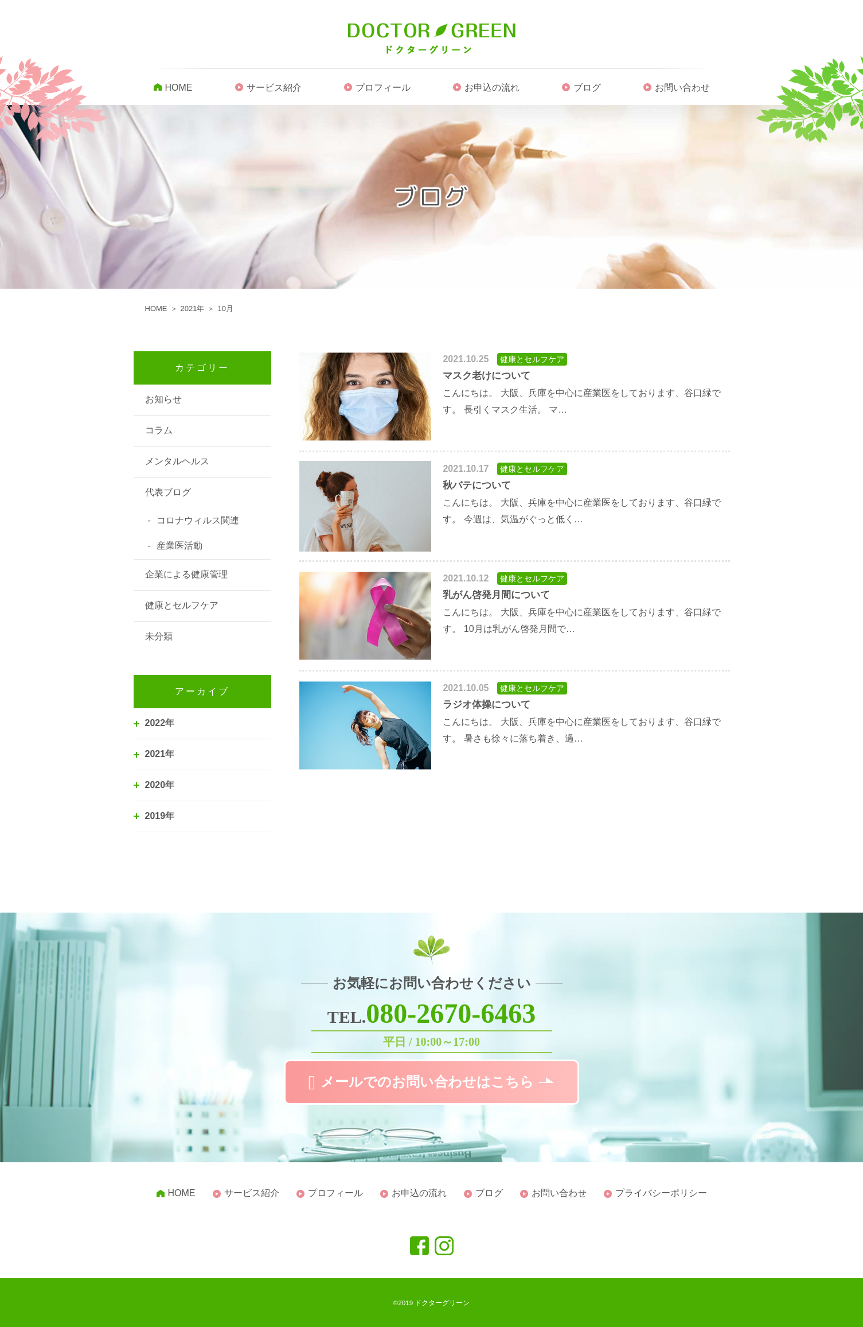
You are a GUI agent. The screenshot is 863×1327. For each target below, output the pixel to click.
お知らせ (163, 399)
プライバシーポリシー (661, 1193)
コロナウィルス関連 (198, 520)
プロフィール (383, 87)
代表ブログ (168, 492)
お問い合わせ (682, 87)
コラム (159, 430)
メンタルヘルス (177, 461)
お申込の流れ (492, 87)
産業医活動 (179, 545)
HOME (179, 87)
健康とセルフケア (181, 605)
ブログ (587, 87)
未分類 (159, 636)
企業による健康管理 (186, 574)
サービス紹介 (274, 87)
